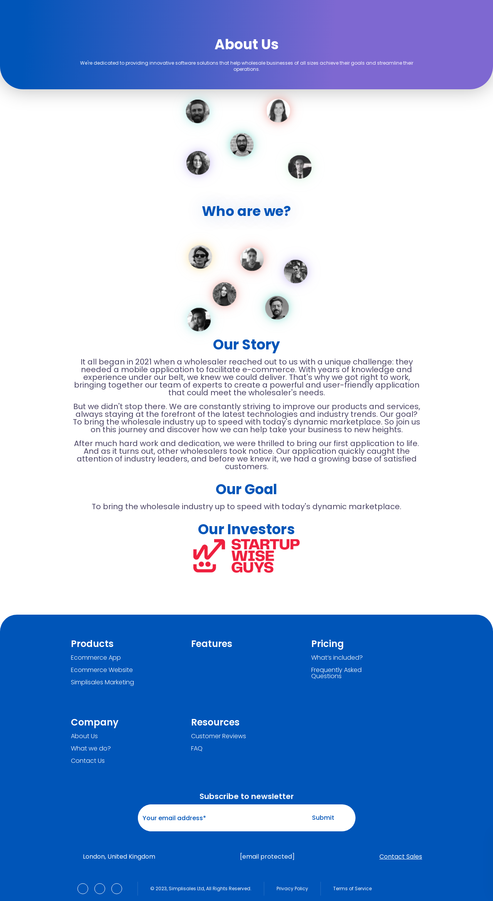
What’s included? (337, 658)
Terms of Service (352, 888)
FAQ (197, 749)
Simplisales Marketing (102, 682)
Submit (330, 818)
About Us (84, 736)
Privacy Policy (292, 888)
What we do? (91, 749)
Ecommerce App (96, 658)
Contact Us (88, 761)
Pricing (327, 644)
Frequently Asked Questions (336, 673)
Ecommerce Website (102, 670)
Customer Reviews (218, 736)
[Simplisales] (109, 13)
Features (211, 644)
